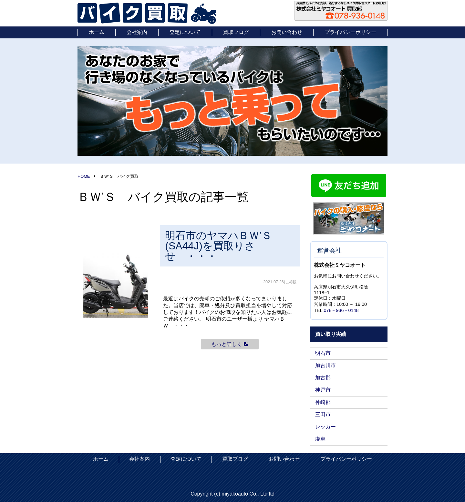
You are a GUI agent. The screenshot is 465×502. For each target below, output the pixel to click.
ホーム (96, 32)
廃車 (320, 439)
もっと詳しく (229, 344)
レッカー (325, 426)
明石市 (323, 353)
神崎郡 (323, 402)
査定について (185, 32)
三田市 (323, 414)
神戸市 (323, 390)
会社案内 (137, 32)
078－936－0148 (341, 310)
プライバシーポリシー (350, 32)
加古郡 (323, 377)
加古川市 (325, 365)
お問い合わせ (286, 32)
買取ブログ (236, 32)
